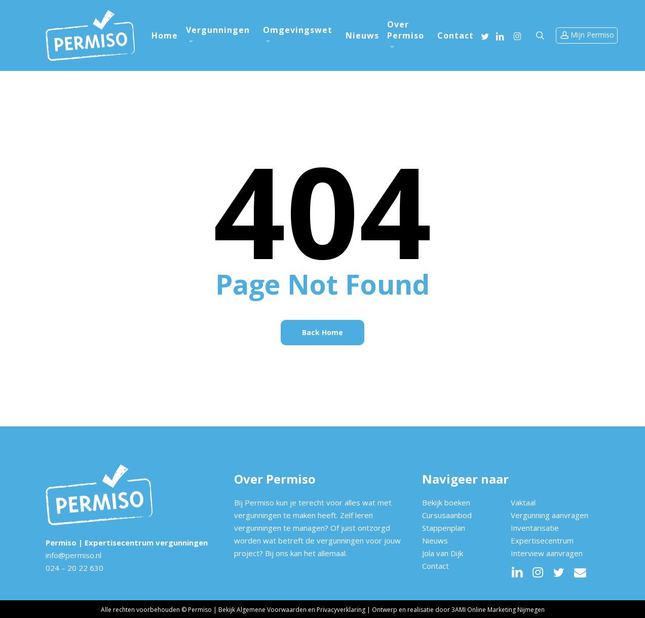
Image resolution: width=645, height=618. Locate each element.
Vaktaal (523, 502)
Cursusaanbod (447, 515)
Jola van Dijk (442, 553)
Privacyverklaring (341, 609)
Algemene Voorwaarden (272, 609)
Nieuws (435, 540)
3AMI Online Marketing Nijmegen (498, 609)
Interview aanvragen (547, 553)
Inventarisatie (535, 528)
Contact (435, 566)
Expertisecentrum (542, 540)
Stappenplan (443, 528)
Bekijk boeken (446, 502)
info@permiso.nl (73, 555)
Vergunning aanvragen (549, 515)
